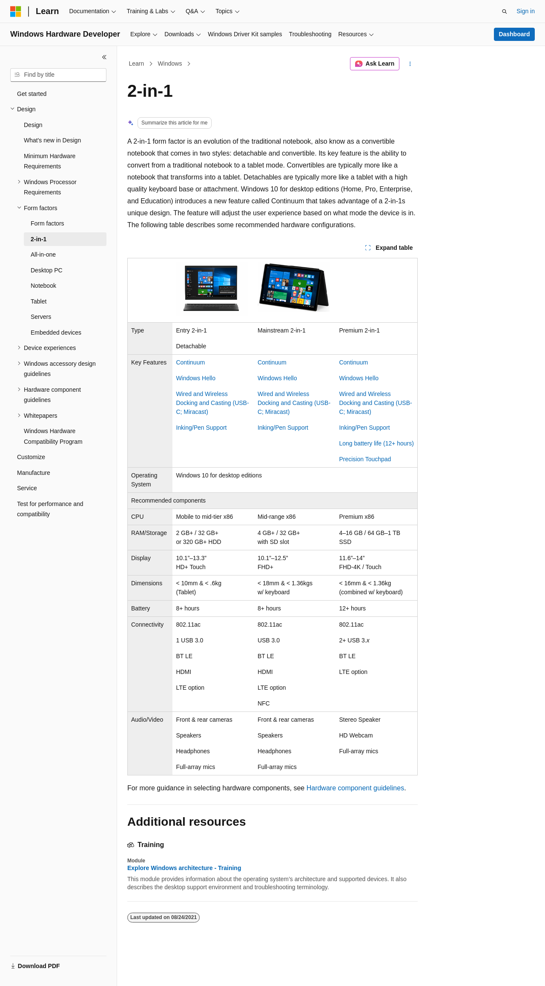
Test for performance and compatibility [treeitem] (50, 509)
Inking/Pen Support (201, 427)
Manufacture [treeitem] (33, 472)
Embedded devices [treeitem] (56, 332)
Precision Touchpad (365, 459)
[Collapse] (104, 57)
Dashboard (514, 34)
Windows (170, 63)
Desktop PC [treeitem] (47, 270)
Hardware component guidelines (355, 788)
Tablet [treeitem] (38, 301)
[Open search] (504, 11)
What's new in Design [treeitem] (52, 140)
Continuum (190, 362)
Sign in (525, 11)
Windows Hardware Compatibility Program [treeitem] (53, 436)
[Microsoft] (15, 11)
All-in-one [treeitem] (43, 254)
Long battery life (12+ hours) (376, 443)
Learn (136, 63)
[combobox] (58, 75)
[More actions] (410, 64)
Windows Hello (195, 378)
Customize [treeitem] (31, 457)
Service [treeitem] (27, 488)
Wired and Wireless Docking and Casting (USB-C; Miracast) (212, 402)
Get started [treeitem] (31, 93)
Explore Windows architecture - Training (184, 868)
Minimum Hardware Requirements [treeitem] (49, 161)
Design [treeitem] (33, 124)
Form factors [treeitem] (47, 223)
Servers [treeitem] (41, 316)
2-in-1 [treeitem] (38, 239)
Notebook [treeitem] (43, 285)
